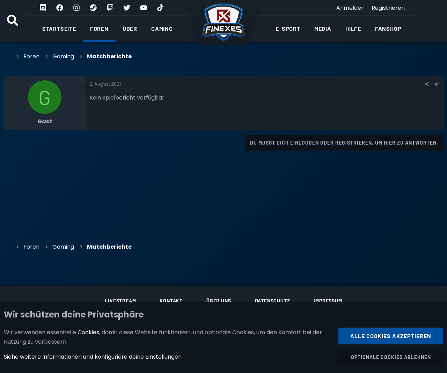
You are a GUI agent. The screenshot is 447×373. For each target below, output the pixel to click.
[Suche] (12, 21)
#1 (437, 84)
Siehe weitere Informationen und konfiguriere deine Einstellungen (93, 357)
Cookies (88, 332)
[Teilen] (427, 84)
